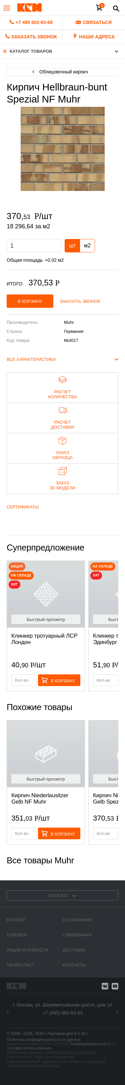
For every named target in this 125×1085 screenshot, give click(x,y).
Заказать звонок (80, 301)
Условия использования (29, 1048)
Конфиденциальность (91, 1044)
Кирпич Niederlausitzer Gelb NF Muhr (39, 798)
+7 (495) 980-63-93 (62, 1013)
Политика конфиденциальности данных (44, 1039)
